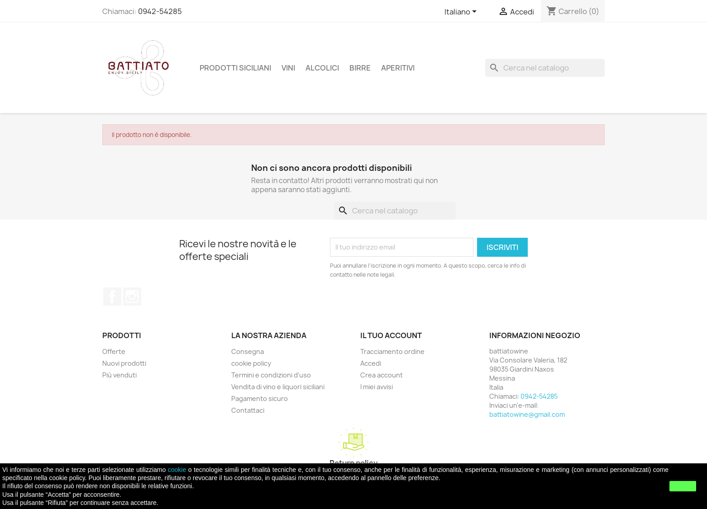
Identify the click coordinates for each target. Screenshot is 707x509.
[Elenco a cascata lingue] (462, 12)
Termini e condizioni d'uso (271, 375)
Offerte (113, 351)
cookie (177, 469)
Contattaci (247, 410)
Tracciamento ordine (392, 351)
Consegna (247, 351)
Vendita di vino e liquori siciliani (278, 386)
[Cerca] (545, 68)
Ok (683, 486)
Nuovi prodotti (124, 363)
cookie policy (251, 363)
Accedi (370, 363)
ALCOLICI (322, 68)
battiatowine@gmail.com (527, 414)
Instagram (132, 296)
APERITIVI (398, 68)
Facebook (112, 296)
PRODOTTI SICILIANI (235, 68)
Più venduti (119, 375)
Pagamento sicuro (259, 398)
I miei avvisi (376, 386)
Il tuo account (391, 335)
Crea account (381, 375)
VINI (288, 68)
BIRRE (360, 68)
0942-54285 (160, 11)
